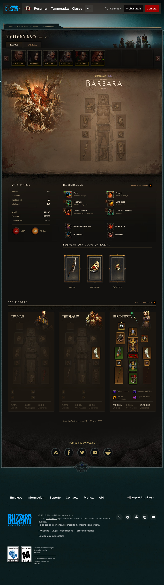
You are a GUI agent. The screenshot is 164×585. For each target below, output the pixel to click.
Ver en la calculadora (141, 185)
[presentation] (12, 8)
